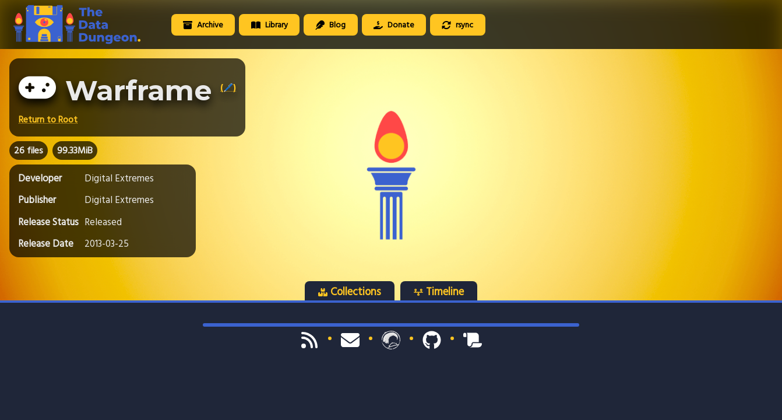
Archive (203, 25)
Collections (349, 291)
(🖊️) (228, 87)
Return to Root (48, 119)
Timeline (439, 291)
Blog (330, 25)
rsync (457, 25)
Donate (394, 25)
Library (269, 25)
